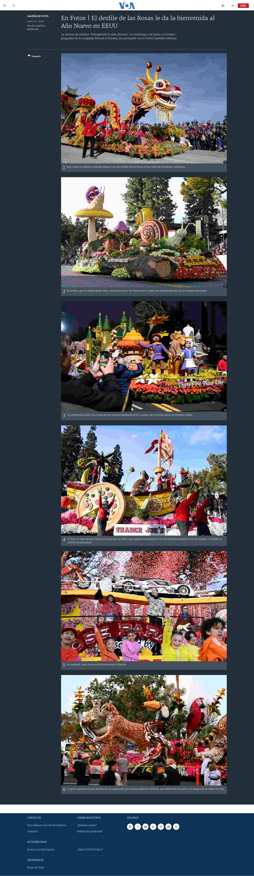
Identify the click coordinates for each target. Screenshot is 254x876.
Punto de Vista (35, 867)
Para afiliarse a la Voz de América (46, 825)
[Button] (34, 56)
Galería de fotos (38, 16)
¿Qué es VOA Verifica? (90, 849)
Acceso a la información (41, 849)
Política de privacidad (89, 831)
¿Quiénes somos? (87, 825)
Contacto (32, 831)
